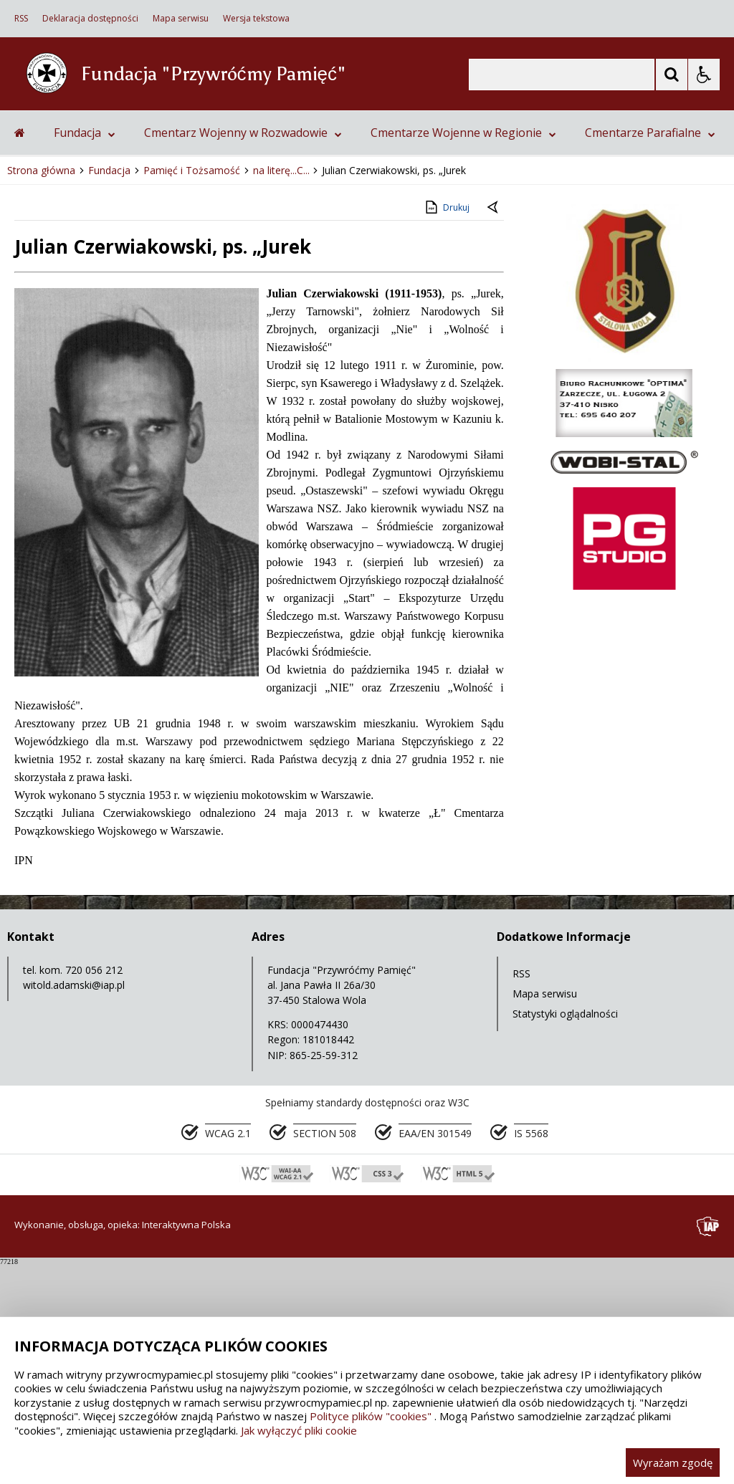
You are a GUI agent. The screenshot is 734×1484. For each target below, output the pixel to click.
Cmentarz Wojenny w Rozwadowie (243, 351)
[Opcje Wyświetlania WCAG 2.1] (704, 74)
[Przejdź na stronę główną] (19, 351)
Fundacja (84, 351)
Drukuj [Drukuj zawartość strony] (446, 425)
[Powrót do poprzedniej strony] (494, 427)
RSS (21, 18)
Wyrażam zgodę (672, 1462)
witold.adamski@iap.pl (74, 1203)
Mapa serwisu (181, 18)
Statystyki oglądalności (565, 1232)
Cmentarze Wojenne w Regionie (463, 351)
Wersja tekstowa (256, 18)
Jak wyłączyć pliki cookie (299, 1430)
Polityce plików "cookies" (371, 1416)
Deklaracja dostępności (90, 18)
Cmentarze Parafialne (650, 351)
